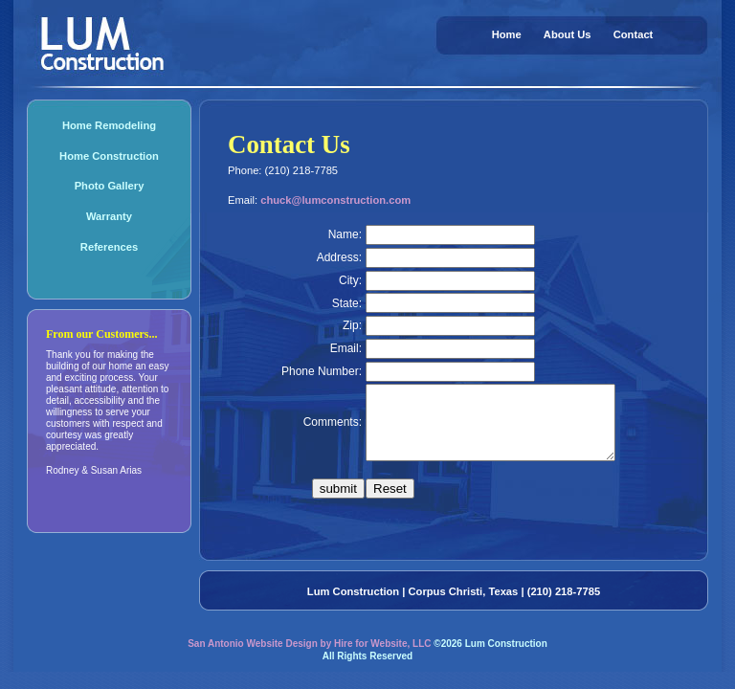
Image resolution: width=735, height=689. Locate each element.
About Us (567, 34)
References (109, 247)
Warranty (109, 216)
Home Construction (109, 156)
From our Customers (97, 334)
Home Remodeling (109, 125)
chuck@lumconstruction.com (335, 200)
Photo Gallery (110, 185)
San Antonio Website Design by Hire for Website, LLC (309, 658)
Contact (633, 34)
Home (507, 34)
